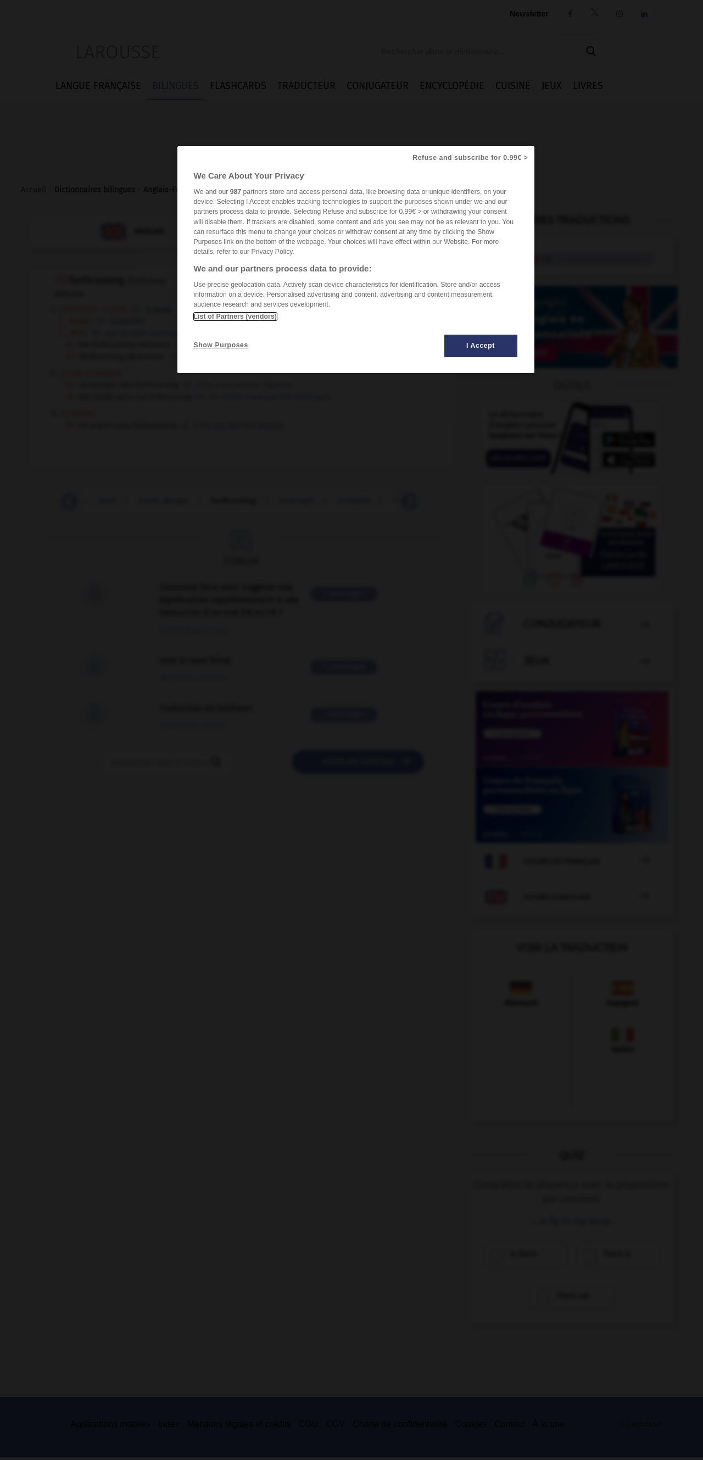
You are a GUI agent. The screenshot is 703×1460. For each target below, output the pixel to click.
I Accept (480, 345)
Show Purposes (221, 345)
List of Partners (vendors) (235, 316)
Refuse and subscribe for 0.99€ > (470, 158)
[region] (355, 259)
